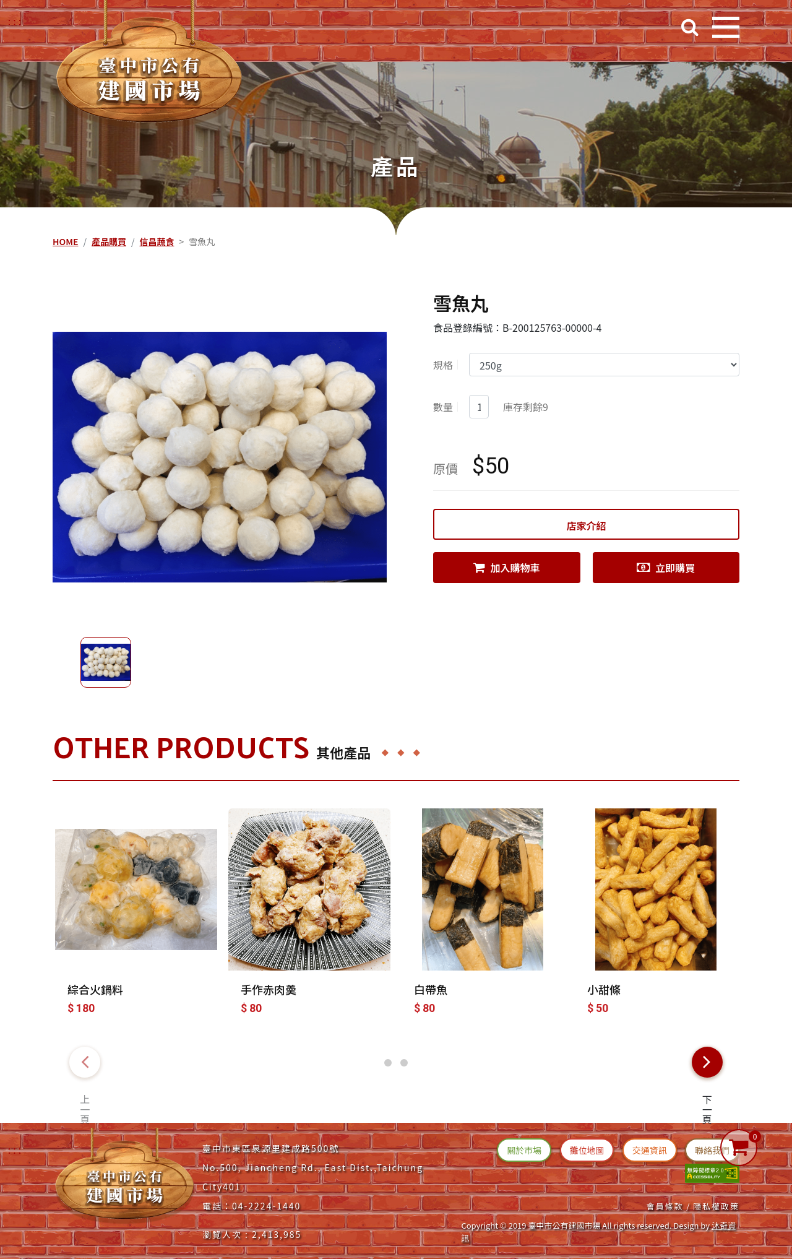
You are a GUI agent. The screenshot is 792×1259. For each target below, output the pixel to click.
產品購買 (109, 241)
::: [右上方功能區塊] (16, 21)
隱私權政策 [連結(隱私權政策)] (716, 1206)
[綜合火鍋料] (136, 918)
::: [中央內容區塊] (58, 224)
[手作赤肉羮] (309, 918)
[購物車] (738, 1147)
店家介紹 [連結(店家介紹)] (586, 525)
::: (16, 1149)
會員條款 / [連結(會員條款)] (668, 1206)
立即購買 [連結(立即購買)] (666, 567)
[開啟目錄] (725, 27)
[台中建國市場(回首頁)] (149, 65)
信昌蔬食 (156, 241)
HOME (65, 241)
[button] (388, 1063)
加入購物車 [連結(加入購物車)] (506, 567)
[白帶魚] (482, 918)
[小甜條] (655, 918)
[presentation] (84, 1062)
